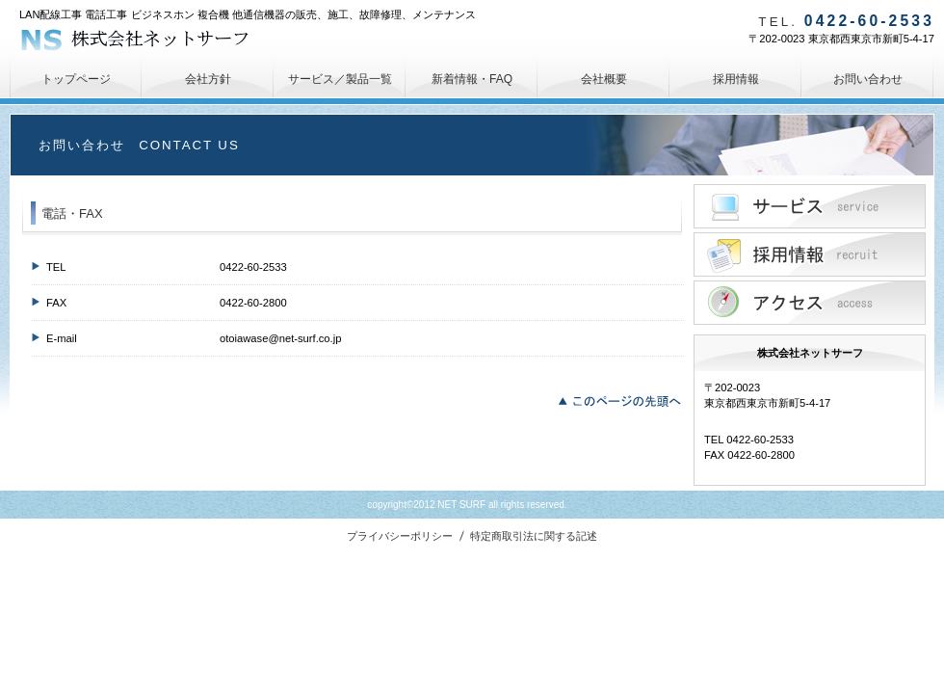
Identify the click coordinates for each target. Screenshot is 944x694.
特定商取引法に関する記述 (533, 536)
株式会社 (163, 38)
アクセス (810, 302)
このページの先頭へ (625, 399)
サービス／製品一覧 (810, 206)
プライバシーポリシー (400, 536)
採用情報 (810, 254)
